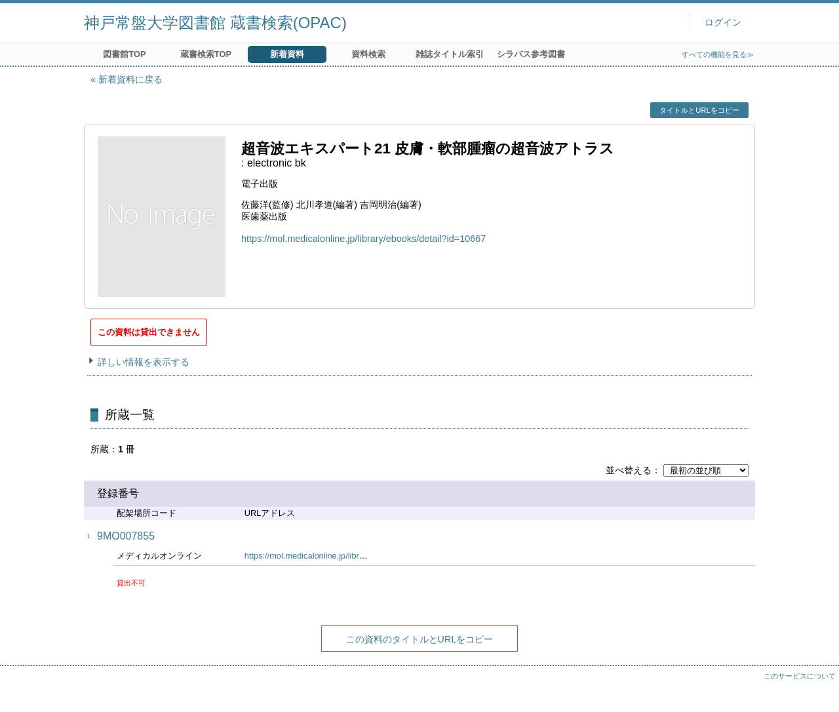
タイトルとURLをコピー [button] (699, 110)
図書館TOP (124, 54)
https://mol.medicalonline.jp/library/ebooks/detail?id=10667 (363, 238)
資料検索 (368, 54)
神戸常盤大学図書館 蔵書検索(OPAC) (215, 22)
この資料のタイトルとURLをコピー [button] (420, 639)
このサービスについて (800, 676)
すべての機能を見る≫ (718, 54)
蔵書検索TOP (205, 54)
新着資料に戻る (130, 79)
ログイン (723, 23)
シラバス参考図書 (531, 54)
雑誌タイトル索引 (450, 54)
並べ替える (629, 470)
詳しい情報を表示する (143, 362)
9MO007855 (126, 536)
